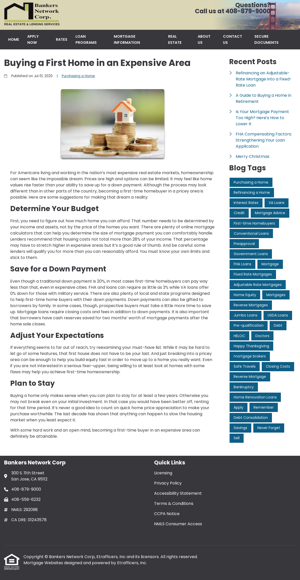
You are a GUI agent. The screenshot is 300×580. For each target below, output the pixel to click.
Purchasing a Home (78, 76)
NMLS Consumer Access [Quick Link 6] (178, 524)
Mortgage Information (127, 39)
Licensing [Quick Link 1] (163, 473)
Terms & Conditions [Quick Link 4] (173, 503)
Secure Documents (266, 39)
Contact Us (232, 39)
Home (13, 39)
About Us (204, 39)
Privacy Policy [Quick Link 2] (168, 483)
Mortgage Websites (43, 563)
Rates (61, 39)
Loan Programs (86, 39)
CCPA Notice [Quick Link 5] (167, 514)
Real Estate (175, 39)
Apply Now (33, 39)
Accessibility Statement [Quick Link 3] (178, 493)
